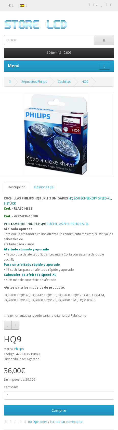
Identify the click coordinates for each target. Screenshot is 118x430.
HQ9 (85, 81)
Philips (19, 349)
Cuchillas (64, 81)
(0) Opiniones (37, 422)
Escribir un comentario (66, 422)
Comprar (59, 410)
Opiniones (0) (43, 187)
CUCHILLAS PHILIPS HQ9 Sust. (68, 224)
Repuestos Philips (34, 81)
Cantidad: (11, 387)
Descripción (16, 187)
